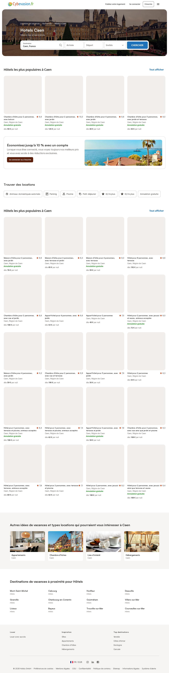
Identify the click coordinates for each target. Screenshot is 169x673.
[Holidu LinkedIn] (92, 662)
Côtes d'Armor (119, 641)
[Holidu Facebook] (98, 662)
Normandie (47, 23)
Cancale (117, 649)
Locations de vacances (30, 23)
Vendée (117, 637)
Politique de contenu (101, 668)
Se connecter (134, 4)
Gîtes (64, 637)
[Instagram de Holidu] (87, 662)
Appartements (68, 641)
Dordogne (118, 645)
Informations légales (131, 668)
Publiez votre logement (115, 4)
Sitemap (116, 668)
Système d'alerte (149, 668)
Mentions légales (63, 668)
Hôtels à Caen (60, 23)
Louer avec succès (18, 637)
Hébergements (68, 649)
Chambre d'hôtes (69, 645)
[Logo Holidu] (21, 4)
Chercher (137, 45)
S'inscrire (148, 4)
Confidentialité (85, 668)
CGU (74, 668)
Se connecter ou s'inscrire (20, 159)
